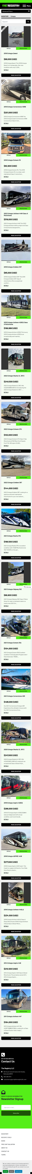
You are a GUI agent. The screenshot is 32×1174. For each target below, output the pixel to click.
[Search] (13, 22)
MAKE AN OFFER (16, 75)
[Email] (16, 1107)
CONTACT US (5, 1151)
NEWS (3, 1141)
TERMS (3, 1155)
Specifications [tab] (23, 48)
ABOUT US (4, 1148)
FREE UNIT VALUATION (8, 1144)
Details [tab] (9, 48)
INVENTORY (4, 1134)
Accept (5, 1171)
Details (6, 70)
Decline (11, 1171)
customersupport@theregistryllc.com (15, 1079)
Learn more (18, 1171)
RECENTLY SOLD (6, 1137)
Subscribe (16, 1113)
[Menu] (24, 6)
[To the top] (27, 587)
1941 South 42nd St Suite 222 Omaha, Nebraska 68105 (14, 1073)
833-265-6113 (7, 1076)
